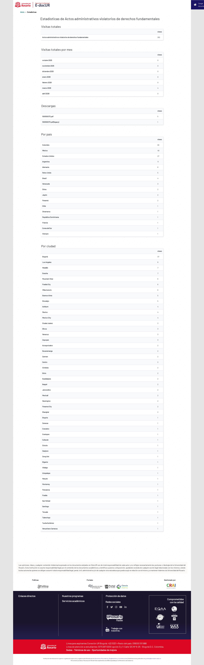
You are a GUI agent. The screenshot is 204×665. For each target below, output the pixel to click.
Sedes (69, 650)
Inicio (22, 12)
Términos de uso (82, 650)
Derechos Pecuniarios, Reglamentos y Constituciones (111, 658)
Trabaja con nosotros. (114, 629)
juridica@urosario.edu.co (153, 658)
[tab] (36, 596)
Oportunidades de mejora (104, 650)
